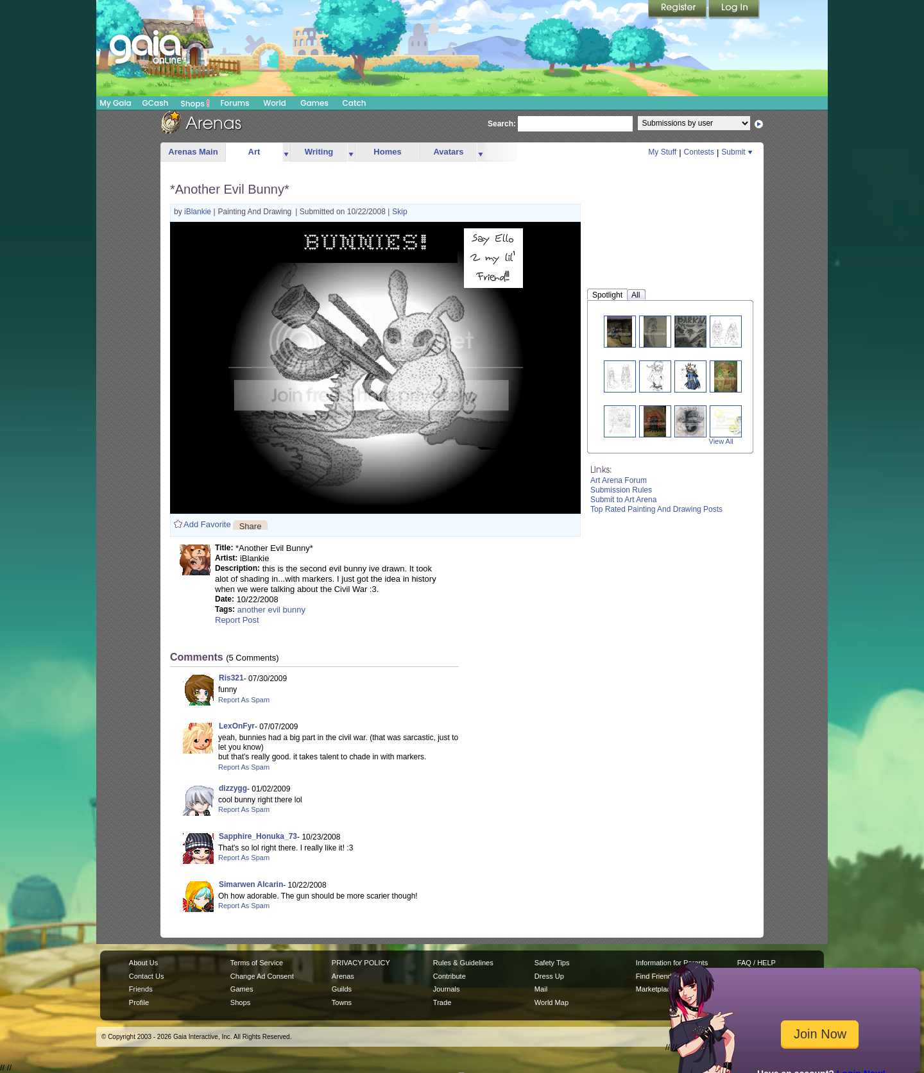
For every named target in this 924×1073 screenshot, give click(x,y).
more (286, 152)
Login (734, 9)
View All (721, 441)
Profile (139, 1002)
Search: (502, 123)
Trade (442, 1002)
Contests (699, 152)
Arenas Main (193, 151)
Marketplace (655, 989)
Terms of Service (256, 963)
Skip (399, 211)
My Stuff (662, 152)
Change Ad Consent (262, 976)
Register (678, 9)
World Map (552, 1002)
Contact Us (146, 976)
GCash (155, 102)
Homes (387, 151)
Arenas (343, 976)
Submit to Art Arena (623, 499)
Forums (234, 102)
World (274, 102)
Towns (342, 1002)
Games (314, 102)
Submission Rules (621, 490)
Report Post (237, 620)
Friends (141, 989)
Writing (319, 151)
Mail (541, 989)
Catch (354, 102)
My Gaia (115, 102)
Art (254, 151)
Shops (195, 103)
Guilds (342, 989)
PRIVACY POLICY (361, 963)
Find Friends (655, 976)
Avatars (448, 151)
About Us (143, 963)
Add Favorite (207, 524)
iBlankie (198, 211)
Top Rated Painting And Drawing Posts (656, 509)
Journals (446, 989)
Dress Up (549, 976)
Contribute (449, 976)
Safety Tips (552, 963)
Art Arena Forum (618, 480)
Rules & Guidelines (463, 963)
